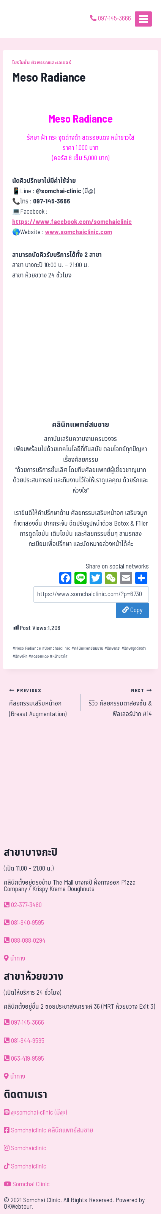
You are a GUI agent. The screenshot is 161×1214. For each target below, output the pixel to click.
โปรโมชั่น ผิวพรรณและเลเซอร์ (41, 62)
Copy (132, 610)
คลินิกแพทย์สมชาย (87, 648)
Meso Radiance (27, 648)
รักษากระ (112, 648)
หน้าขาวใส (59, 656)
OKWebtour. (18, 1207)
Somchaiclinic (56, 648)
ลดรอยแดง (38, 656)
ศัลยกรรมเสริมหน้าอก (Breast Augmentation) (41, 702)
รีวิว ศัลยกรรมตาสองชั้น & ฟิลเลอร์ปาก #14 (119, 702)
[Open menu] (143, 18)
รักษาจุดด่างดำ (134, 648)
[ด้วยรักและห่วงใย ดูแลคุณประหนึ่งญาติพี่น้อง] (27, 19)
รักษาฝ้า (20, 656)
